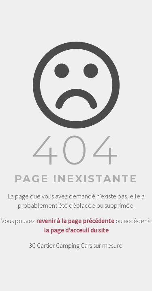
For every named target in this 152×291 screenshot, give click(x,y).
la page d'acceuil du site (76, 230)
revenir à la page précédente (75, 221)
